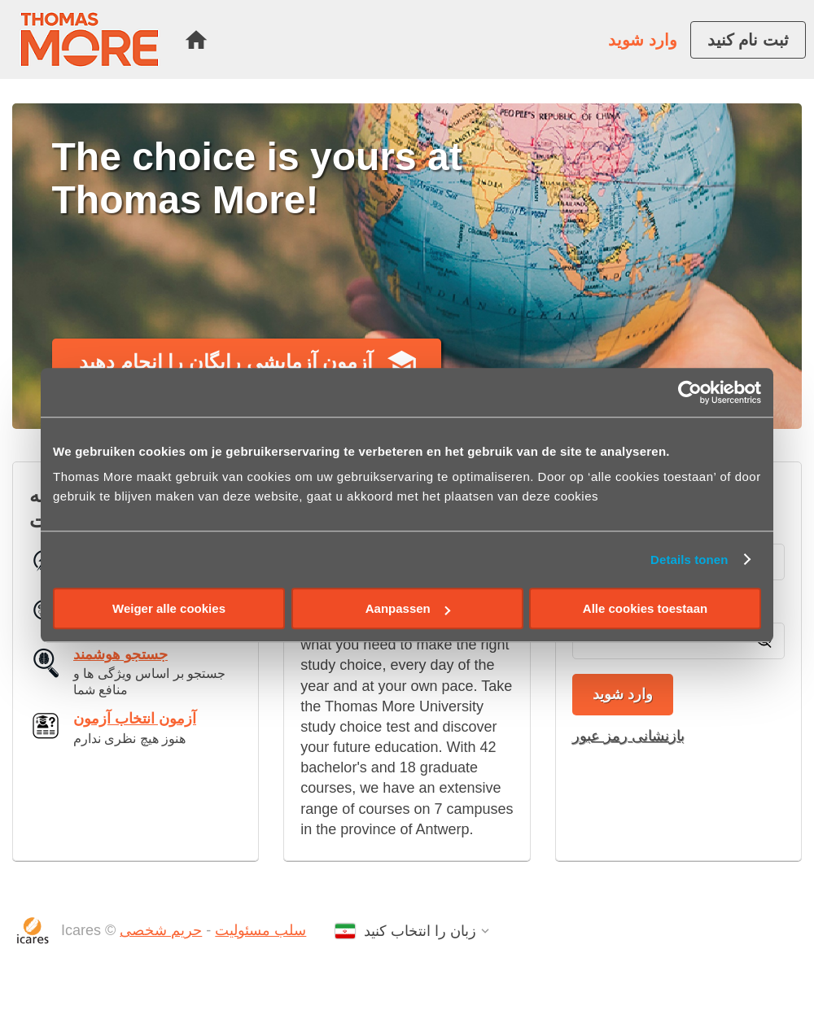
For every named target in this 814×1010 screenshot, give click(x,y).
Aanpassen (407, 608)
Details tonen (689, 559)
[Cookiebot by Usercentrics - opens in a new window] (690, 392)
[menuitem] (196, 39)
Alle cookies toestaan (645, 608)
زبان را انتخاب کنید (420, 931)
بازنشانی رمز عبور (628, 736)
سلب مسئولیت (260, 930)
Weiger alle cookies (168, 608)
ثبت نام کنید (748, 40)
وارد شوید (642, 40)
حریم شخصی (161, 930)
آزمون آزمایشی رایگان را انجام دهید (226, 362)
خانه (196, 39)
